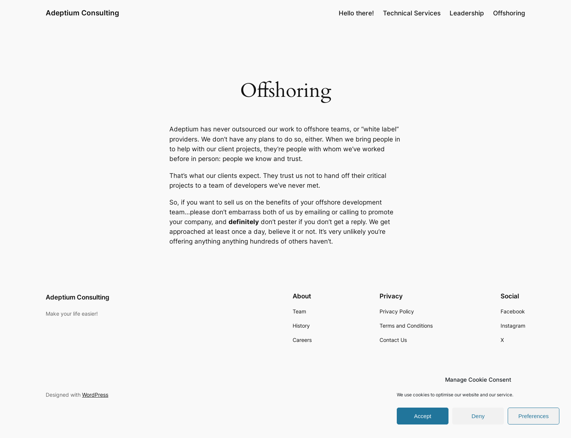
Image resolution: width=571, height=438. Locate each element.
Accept (422, 416)
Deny (477, 416)
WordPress (95, 394)
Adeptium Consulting (82, 12)
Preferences (534, 416)
